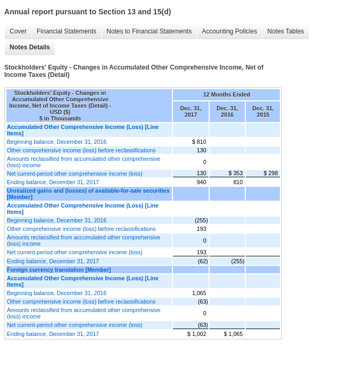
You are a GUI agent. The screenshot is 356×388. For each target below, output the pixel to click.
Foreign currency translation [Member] (59, 269)
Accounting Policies (229, 31)
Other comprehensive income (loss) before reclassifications (81, 150)
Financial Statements (66, 31)
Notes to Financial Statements (149, 31)
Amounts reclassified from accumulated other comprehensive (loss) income (83, 162)
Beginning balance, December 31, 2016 (56, 142)
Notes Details (30, 47)
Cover (18, 31)
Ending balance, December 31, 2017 (53, 182)
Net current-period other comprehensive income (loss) (75, 173)
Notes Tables (285, 31)
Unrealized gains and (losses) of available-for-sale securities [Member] (88, 193)
